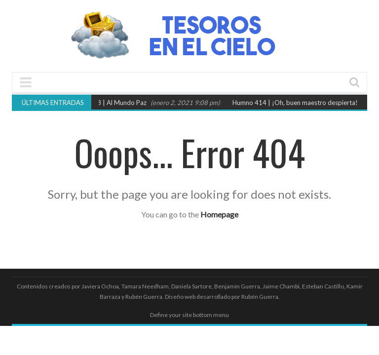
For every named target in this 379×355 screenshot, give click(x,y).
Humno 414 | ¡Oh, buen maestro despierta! (297, 102)
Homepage (219, 214)
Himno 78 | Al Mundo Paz (112, 102)
